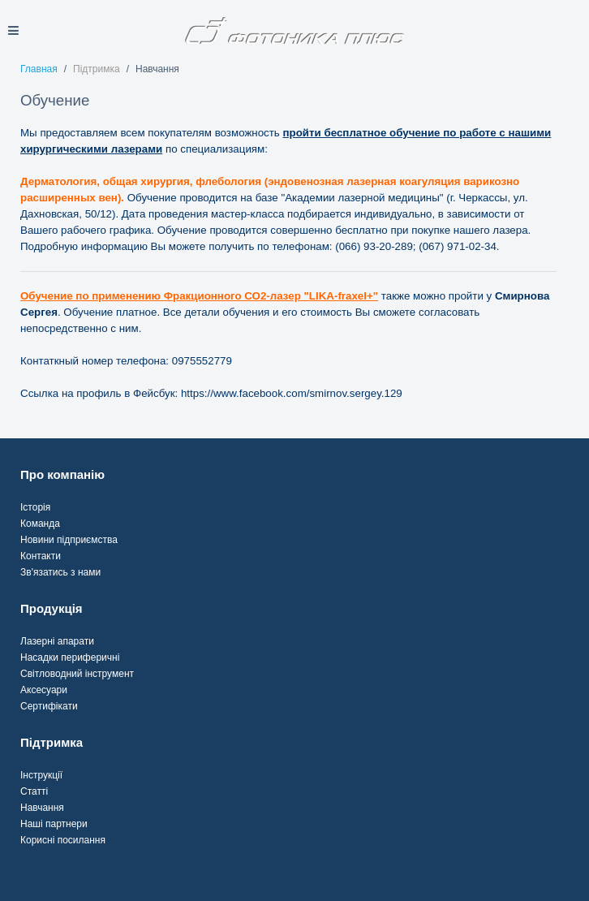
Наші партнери (54, 824)
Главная (39, 69)
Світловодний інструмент (77, 673)
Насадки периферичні (69, 657)
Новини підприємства (69, 539)
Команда (40, 523)
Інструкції (41, 775)
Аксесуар (41, 690)
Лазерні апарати (57, 641)
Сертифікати (49, 706)
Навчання (42, 807)
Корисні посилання (62, 840)
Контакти (40, 556)
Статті (34, 791)
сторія (36, 507)
